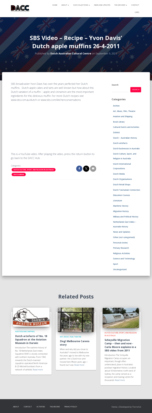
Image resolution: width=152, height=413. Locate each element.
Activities (41, 407)
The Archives (120, 5)
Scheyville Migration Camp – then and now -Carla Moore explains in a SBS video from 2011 (120, 345)
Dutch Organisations (122, 179)
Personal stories (120, 242)
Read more (38, 369)
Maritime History (120, 205)
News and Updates (102, 5)
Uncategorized (120, 269)
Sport (115, 264)
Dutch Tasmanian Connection (126, 190)
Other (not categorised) (124, 237)
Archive (116, 105)
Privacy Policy (70, 407)
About (65, 5)
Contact (135, 5)
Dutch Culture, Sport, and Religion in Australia (34, 170)
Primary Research (121, 248)
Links (137, 12)
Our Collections (81, 5)
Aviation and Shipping (122, 116)
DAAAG (116, 132)
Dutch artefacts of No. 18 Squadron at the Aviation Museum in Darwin (31, 339)
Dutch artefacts (120, 143)
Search (115, 84)
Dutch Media (19, 174)
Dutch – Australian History (125, 138)
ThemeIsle (136, 407)
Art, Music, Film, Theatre (124, 111)
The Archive (55, 407)
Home (54, 5)
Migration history (121, 211)
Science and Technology (124, 258)
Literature (117, 200)
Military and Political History (125, 216)
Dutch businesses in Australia (126, 148)
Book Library (119, 121)
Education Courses (121, 195)
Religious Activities (121, 253)
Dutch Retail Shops (121, 184)
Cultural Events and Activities (126, 127)
